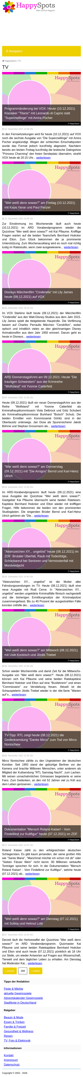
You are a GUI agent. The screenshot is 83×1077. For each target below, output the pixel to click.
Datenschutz (12, 1064)
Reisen (8, 1035)
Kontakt (9, 1055)
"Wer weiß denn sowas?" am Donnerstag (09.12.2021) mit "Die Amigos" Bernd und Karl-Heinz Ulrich (41, 471)
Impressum (11, 1060)
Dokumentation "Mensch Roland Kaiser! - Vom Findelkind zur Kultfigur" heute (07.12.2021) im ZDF (40, 832)
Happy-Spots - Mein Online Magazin (28, 7)
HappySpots (9, 61)
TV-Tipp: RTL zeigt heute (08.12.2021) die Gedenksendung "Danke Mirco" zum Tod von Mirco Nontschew (40, 739)
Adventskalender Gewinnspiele (23, 998)
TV (19, 61)
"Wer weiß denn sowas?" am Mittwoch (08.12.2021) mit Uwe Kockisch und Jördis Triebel (41, 652)
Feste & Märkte (13, 988)
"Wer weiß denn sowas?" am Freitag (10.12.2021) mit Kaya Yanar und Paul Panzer (39, 205)
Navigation (14, 51)
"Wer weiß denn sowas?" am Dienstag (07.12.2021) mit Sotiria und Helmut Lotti (41, 921)
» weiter (35, 970)
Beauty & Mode (13, 1017)
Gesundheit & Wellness (18, 1031)
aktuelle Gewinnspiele (18, 993)
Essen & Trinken (14, 1022)
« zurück (9, 970)
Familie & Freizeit (15, 1026)
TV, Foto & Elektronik (17, 1040)
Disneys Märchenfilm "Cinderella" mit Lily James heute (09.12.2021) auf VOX (38, 294)
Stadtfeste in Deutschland (20, 1002)
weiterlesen (43, 157)
